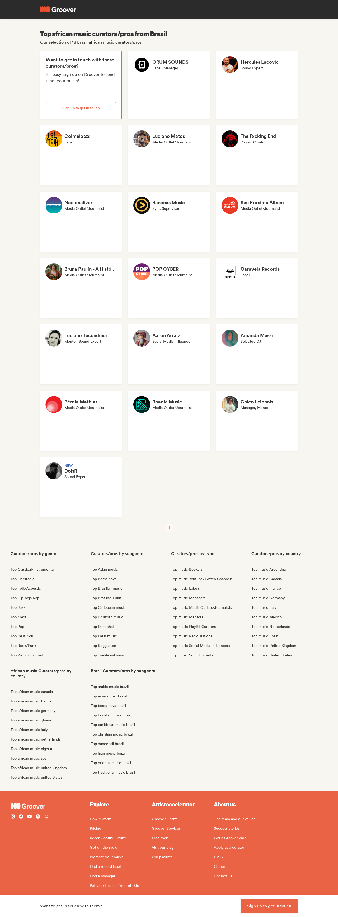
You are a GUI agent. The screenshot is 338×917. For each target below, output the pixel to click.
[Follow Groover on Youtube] (29, 817)
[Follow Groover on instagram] (13, 817)
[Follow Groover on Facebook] (21, 817)
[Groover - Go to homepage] (50, 806)
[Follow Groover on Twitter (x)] (46, 817)
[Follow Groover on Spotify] (38, 817)
